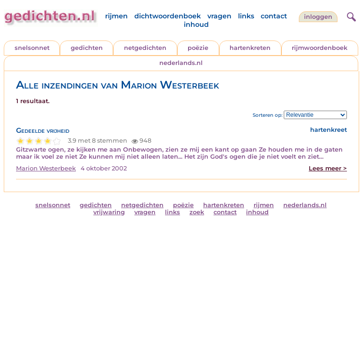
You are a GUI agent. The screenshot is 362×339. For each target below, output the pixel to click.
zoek (196, 212)
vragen (219, 16)
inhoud (196, 24)
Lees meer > (328, 168)
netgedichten (145, 47)
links (246, 16)
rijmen (116, 16)
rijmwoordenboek (319, 47)
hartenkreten (250, 47)
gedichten (87, 47)
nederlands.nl (181, 62)
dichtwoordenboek (167, 16)
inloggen (318, 16)
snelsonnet (32, 47)
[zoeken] (350, 15)
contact (274, 16)
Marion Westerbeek (46, 168)
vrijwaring (109, 212)
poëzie (198, 47)
